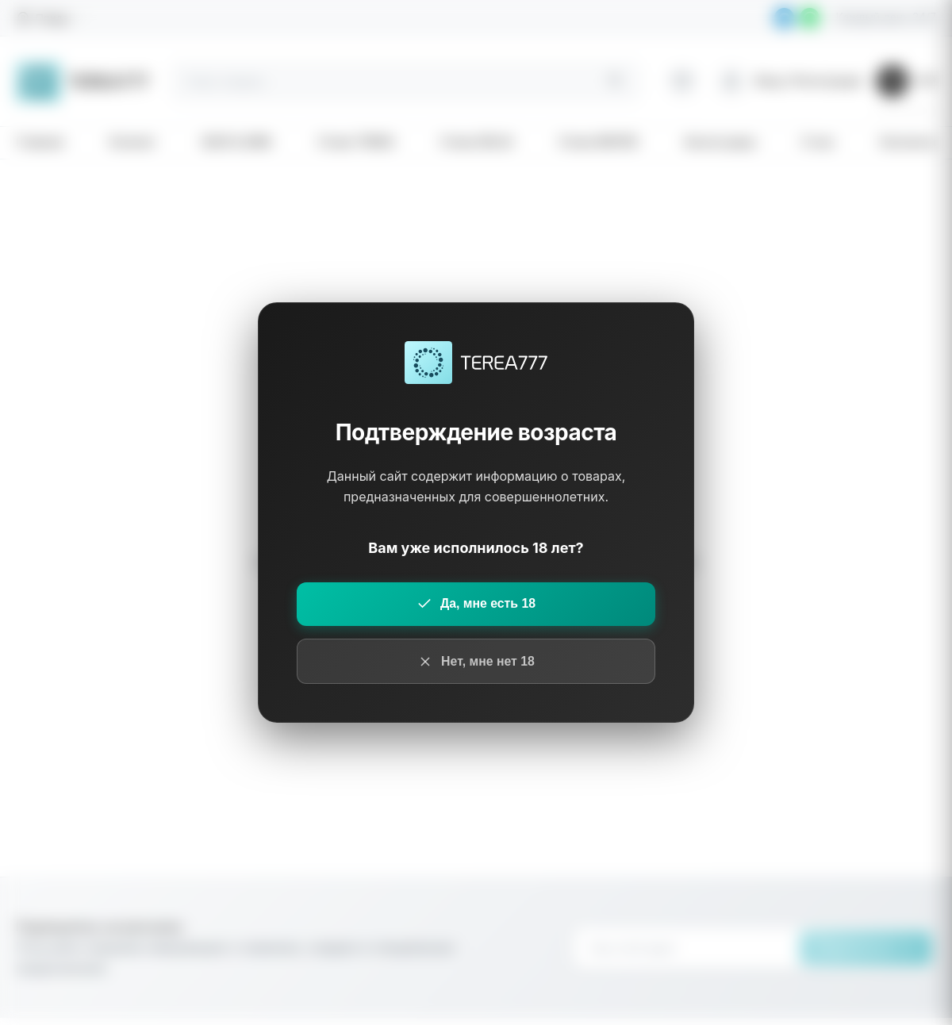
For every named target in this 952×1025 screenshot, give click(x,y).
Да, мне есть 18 (476, 604)
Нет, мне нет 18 (475, 662)
